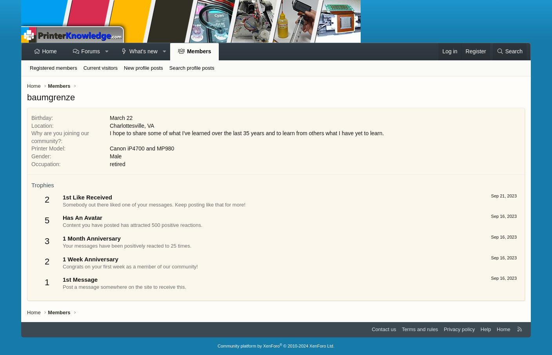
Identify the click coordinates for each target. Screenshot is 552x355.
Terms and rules (420, 329)
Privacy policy (459, 329)
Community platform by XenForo (276, 346)
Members (199, 51)
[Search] (510, 51)
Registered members (53, 68)
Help (486, 329)
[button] (107, 51)
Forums (90, 51)
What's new (143, 51)
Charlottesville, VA (132, 126)
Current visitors (101, 68)
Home (49, 51)
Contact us (384, 329)
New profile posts (143, 68)
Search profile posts (191, 68)
